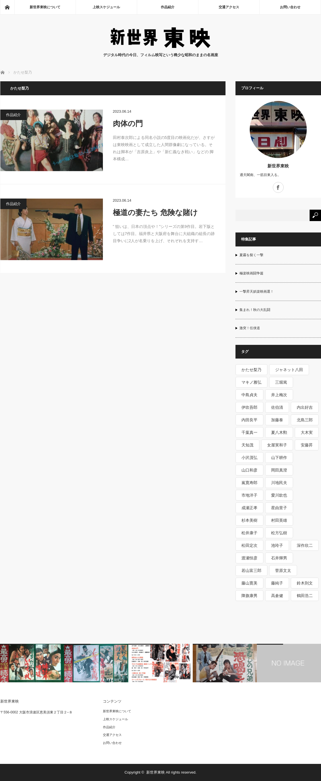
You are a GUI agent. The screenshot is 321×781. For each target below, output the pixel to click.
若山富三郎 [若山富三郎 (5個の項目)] (251, 570)
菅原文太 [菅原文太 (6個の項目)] (283, 570)
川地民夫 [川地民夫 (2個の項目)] (279, 482)
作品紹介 (167, 7)
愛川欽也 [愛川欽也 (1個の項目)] (279, 495)
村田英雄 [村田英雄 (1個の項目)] (279, 520)
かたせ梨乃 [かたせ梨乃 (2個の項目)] (251, 369)
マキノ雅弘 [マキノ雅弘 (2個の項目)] (251, 382)
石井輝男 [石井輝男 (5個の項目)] (279, 558)
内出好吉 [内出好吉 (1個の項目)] (305, 407)
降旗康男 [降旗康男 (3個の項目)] (249, 595)
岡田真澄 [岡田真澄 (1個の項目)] (279, 470)
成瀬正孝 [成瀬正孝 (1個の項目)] (249, 507)
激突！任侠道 (249, 328)
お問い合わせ (290, 7)
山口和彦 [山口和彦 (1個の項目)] (249, 470)
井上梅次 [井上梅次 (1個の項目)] (279, 394)
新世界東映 (278, 165)
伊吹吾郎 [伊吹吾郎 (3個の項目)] (249, 407)
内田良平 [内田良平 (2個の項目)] (249, 420)
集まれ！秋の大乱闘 (254, 310)
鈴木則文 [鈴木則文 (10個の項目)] (305, 583)
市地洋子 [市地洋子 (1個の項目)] (249, 495)
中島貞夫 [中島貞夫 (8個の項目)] (249, 394)
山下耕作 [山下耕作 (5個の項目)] (279, 457)
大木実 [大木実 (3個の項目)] (307, 432)
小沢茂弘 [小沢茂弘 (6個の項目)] (249, 457)
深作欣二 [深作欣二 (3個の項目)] (305, 545)
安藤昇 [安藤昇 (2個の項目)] (307, 445)
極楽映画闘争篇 (251, 273)
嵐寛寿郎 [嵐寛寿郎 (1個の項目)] (249, 482)
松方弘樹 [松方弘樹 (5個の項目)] (279, 533)
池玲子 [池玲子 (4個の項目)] (277, 545)
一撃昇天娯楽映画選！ (256, 292)
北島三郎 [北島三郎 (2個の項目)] (305, 420)
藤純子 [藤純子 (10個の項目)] (277, 583)
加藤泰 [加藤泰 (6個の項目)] (277, 420)
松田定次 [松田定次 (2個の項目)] (249, 545)
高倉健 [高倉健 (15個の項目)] (277, 595)
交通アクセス (229, 7)
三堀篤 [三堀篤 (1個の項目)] (281, 382)
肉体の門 (128, 123)
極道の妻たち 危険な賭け (155, 212)
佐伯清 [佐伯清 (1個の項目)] (277, 407)
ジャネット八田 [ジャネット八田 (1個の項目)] (289, 369)
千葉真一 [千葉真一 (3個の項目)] (249, 432)
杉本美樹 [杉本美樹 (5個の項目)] (249, 520)
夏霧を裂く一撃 (251, 255)
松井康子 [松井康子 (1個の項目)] (249, 533)
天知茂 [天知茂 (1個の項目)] (247, 445)
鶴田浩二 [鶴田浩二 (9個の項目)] (305, 595)
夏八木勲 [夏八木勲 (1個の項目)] (279, 432)
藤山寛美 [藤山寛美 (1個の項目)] (249, 583)
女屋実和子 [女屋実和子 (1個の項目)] (277, 445)
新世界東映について (45, 7)
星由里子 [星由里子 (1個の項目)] (279, 507)
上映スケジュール (106, 7)
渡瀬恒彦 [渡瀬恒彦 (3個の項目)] (249, 558)
